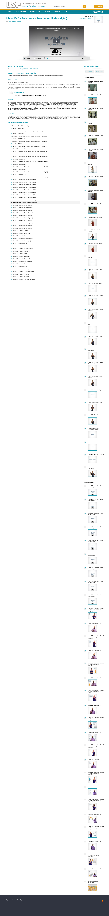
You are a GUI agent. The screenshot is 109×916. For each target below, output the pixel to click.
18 (85, 650)
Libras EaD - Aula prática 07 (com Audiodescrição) (24, 195)
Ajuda (65, 11)
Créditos (47, 11)
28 (85, 513)
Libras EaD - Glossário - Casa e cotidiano (22, 261)
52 (85, 349)
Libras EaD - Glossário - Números (20, 235)
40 (85, 190)
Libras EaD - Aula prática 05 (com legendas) (23, 215)
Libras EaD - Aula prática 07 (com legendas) (23, 220)
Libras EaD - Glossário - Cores (20, 253)
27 (85, 526)
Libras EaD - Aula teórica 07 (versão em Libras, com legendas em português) (30, 161)
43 (85, 230)
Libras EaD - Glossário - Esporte (20, 264)
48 (85, 295)
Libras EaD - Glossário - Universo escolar (22, 246)
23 (85, 581)
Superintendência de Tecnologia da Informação (18, 899)
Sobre (10, 11)
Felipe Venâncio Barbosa (14, 21)
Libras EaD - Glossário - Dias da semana (22, 233)
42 (85, 217)
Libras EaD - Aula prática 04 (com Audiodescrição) (24, 187)
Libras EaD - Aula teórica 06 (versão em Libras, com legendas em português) (30, 156)
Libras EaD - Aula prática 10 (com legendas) (23, 228)
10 (85, 759)
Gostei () (85, 57)
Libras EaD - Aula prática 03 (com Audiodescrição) (24, 184)
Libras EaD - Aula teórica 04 (18, 143)
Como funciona (21, 11)
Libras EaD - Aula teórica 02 (18, 133)
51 (85, 336)
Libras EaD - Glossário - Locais (20, 266)
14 (85, 705)
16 (85, 678)
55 (85, 390)
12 (85, 732)
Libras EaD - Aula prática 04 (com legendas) (23, 212)
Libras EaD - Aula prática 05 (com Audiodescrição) (24, 189)
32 (85, 81)
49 (85, 309)
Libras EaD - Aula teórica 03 (18, 138)
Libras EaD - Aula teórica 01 (18, 128)
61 (85, 467)
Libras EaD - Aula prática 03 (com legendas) (23, 210)
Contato (57, 11)
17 (85, 663)
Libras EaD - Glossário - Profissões (21, 276)
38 (85, 163)
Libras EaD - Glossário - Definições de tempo (23, 238)
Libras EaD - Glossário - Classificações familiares (24, 269)
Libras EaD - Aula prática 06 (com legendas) (23, 218)
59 (85, 442)
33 (85, 94)
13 (85, 717)
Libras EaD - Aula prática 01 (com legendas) (23, 205)
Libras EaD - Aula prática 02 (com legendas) (23, 207)
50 (85, 323)
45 (85, 256)
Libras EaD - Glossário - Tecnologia (21, 274)
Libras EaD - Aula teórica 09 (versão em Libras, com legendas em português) (30, 172)
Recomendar (38, 58)
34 (85, 108)
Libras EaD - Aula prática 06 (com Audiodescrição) (24, 192)
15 (85, 690)
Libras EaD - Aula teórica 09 (19, 169)
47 (85, 283)
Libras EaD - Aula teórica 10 (19, 174)
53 (85, 362)
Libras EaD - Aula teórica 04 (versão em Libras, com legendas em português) (29, 146)
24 (85, 567)
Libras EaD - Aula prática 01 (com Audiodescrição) (24, 179)
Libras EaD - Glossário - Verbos (20, 243)
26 (85, 540)
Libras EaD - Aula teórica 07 (19, 159)
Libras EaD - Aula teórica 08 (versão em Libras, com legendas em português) (30, 166)
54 (85, 376)
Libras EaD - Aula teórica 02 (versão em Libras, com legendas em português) (29, 136)
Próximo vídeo (99, 71)
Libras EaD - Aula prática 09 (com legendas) (23, 225)
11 (85, 745)
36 (85, 135)
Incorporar (28, 58)
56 (85, 402)
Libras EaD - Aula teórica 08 (19, 164)
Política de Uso (35, 11)
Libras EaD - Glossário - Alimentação (21, 256)
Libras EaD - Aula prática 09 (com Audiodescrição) (24, 200)
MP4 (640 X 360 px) (35, 69)
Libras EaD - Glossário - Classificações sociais (23, 271)
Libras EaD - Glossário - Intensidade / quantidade (24, 279)
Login (100, 6)
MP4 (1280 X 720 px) (25, 69)
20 (85, 623)
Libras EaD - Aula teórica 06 (19, 154)
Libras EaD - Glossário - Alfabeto (20, 230)
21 (85, 608)
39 (85, 176)
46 (85, 269)
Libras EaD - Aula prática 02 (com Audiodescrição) (24, 182)
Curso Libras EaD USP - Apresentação (21, 126)
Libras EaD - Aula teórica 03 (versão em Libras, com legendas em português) (29, 141)
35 (85, 122)
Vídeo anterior (89, 71)
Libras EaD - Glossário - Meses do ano (21, 251)
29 (85, 499)
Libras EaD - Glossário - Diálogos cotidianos (23, 248)
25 (85, 554)
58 (85, 428)
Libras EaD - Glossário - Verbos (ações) (22, 241)
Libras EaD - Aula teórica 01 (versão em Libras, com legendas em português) (29, 131)
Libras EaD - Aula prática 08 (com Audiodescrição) (24, 197)
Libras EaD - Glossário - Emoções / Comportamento (24, 258)
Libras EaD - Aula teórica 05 (19, 149)
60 (85, 454)
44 (85, 243)
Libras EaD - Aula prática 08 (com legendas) (23, 223)
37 (85, 149)
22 (85, 595)
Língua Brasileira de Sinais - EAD (86, 18)
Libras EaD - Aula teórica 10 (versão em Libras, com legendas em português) (30, 177)
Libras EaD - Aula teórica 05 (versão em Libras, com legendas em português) (30, 151)
